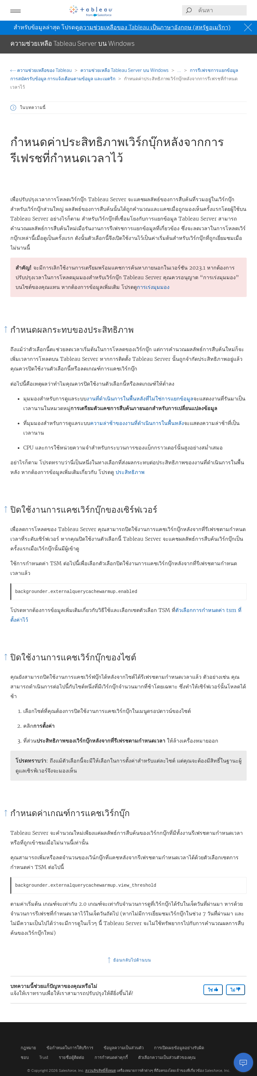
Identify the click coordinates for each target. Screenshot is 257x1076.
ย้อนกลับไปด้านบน (128, 960)
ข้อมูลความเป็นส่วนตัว (124, 1047)
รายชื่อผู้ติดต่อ (71, 1057)
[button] (15, 10)
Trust (43, 1057)
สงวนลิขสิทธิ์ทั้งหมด (100, 1070)
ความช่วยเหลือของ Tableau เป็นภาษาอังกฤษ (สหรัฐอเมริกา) (155, 27)
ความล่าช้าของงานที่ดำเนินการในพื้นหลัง (137, 423)
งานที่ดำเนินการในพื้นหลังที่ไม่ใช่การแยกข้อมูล (140, 398)
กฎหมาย (28, 1047)
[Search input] (222, 10)
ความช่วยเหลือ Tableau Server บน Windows (125, 70)
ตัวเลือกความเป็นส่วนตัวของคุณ (167, 1057)
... (179, 70)
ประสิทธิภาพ (130, 472)
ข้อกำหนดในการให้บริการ (69, 1047)
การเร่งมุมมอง (153, 287)
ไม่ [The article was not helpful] (236, 989)
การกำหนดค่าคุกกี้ (111, 1057)
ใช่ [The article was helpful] (213, 989)
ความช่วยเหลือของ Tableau (41, 70)
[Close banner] (248, 28)
